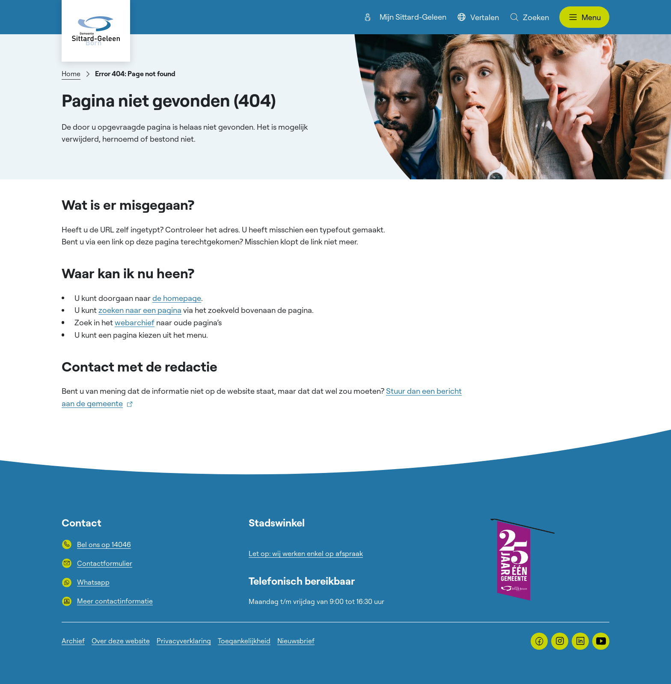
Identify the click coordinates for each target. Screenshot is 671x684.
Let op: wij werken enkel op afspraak (306, 553)
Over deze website (121, 640)
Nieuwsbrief (296, 640)
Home (71, 73)
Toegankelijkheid (244, 640)
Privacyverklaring (184, 640)
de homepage (176, 298)
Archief (73, 640)
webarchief (134, 322)
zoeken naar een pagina (139, 310)
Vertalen (478, 17)
